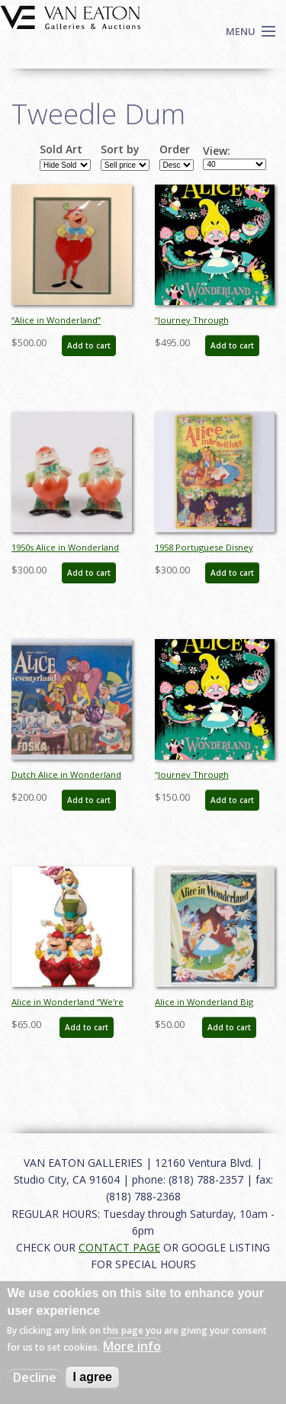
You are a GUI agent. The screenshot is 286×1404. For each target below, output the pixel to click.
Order (174, 149)
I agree (92, 1376)
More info (132, 1346)
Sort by (120, 149)
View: (216, 151)
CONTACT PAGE (119, 1247)
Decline (34, 1377)
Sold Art (61, 149)
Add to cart (89, 345)
